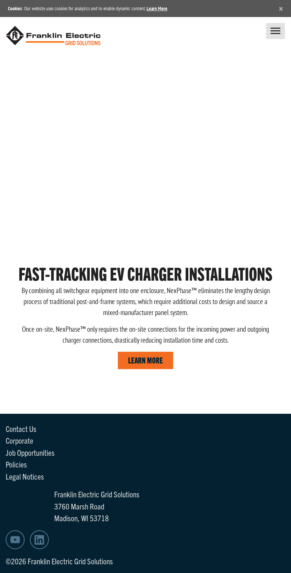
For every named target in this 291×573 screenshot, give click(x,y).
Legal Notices (25, 476)
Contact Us (21, 428)
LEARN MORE (145, 359)
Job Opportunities (30, 452)
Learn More (157, 8)
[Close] (281, 8)
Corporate (19, 440)
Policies (16, 464)
